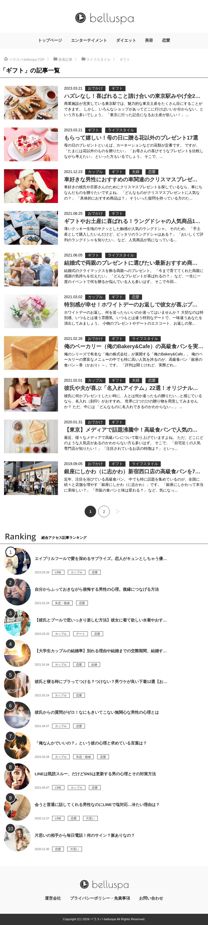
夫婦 (135, 172)
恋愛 (166, 40)
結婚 (94, 664)
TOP (27, 59)
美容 (149, 40)
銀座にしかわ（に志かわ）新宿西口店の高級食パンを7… (132, 471)
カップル (95, 172)
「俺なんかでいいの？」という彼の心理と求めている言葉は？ (91, 743)
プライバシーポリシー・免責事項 (100, 898)
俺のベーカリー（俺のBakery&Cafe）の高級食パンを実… (133, 346)
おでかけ (95, 88)
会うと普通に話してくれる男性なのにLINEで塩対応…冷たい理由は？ (97, 805)
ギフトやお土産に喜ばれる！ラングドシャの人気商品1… (132, 221)
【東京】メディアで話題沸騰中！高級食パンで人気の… (131, 430)
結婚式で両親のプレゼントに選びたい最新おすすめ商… (131, 263)
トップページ (50, 40)
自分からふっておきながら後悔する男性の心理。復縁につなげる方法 (97, 589)
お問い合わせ (151, 898)
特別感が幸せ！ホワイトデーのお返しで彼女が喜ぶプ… (131, 305)
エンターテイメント (89, 40)
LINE (58, 572)
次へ (117, 511)
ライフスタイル (121, 130)
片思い (90, 818)
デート (80, 633)
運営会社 (53, 898)
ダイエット (126, 40)
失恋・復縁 (62, 603)
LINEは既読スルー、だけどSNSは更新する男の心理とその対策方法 (95, 774)
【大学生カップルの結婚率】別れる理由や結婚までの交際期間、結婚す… (101, 651)
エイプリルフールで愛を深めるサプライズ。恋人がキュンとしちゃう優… (101, 558)
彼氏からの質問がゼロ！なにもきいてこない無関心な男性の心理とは (97, 712)
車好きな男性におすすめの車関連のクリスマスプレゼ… (131, 179)
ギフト (117, 88)
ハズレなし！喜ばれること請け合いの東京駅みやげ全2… (132, 96)
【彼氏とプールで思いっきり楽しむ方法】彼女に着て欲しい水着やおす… (101, 620)
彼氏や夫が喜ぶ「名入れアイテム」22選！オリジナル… (131, 388)
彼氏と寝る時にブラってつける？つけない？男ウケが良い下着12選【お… (101, 682)
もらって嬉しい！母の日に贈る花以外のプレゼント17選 (131, 138)
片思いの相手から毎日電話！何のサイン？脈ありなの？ (85, 835)
